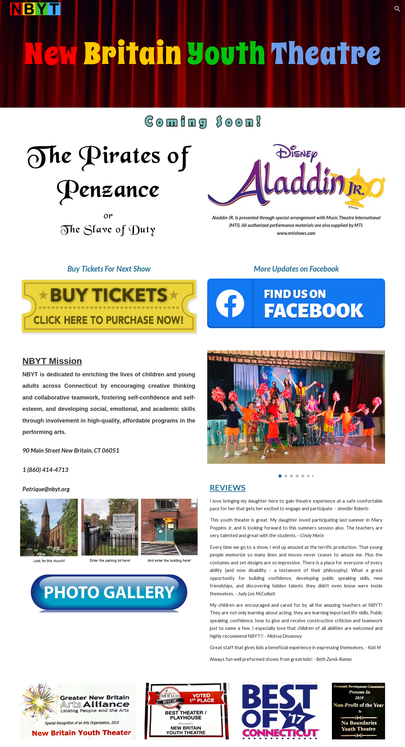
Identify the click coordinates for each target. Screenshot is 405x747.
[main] (202, 54)
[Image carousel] (296, 414)
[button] (397, 8)
